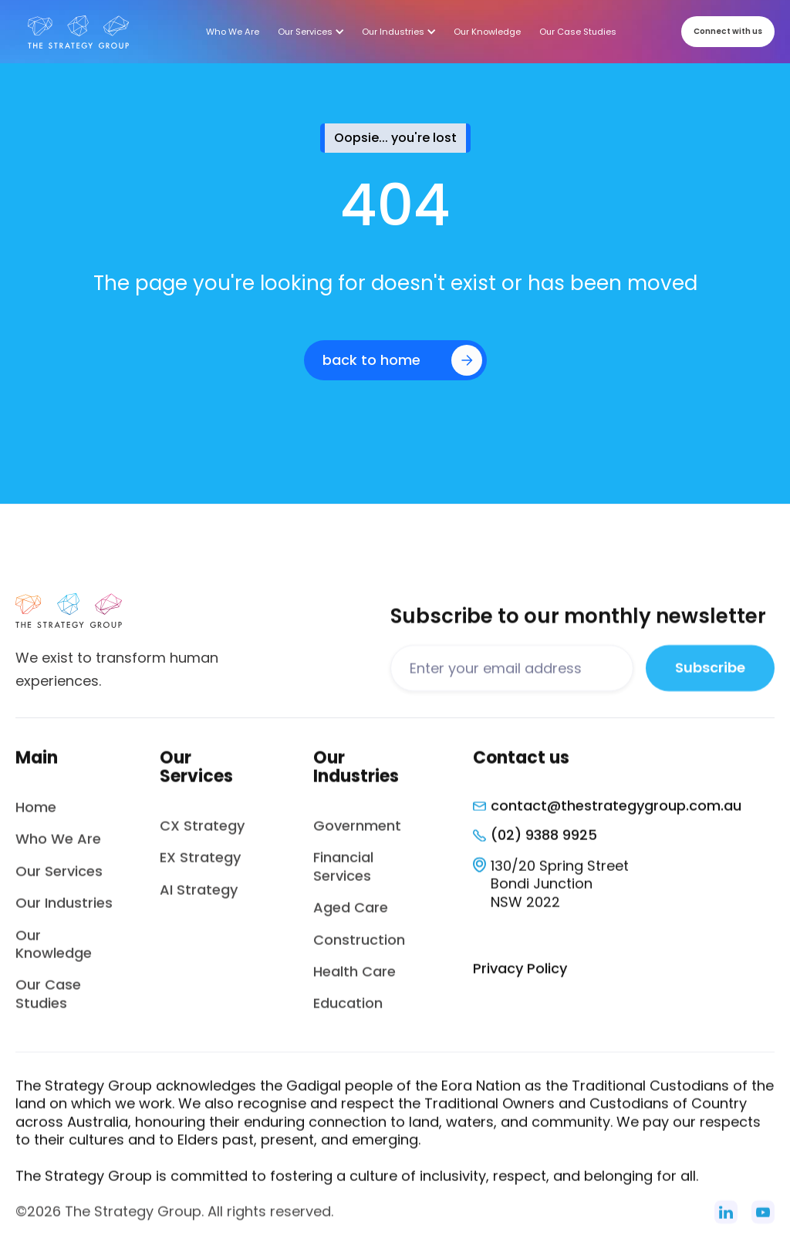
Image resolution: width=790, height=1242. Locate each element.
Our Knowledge (53, 952)
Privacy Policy (520, 977)
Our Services (59, 879)
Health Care (354, 981)
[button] (310, 31)
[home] (78, 31)
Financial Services (343, 875)
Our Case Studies (48, 1002)
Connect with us (728, 31)
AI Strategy (199, 898)
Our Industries (64, 912)
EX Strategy (200, 866)
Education (348, 1012)
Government (357, 835)
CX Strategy (202, 835)
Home (35, 816)
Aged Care (350, 916)
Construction (359, 948)
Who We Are (58, 848)
